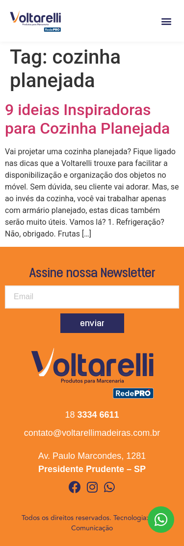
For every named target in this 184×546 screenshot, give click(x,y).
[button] (166, 21)
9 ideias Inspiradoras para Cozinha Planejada (87, 119)
